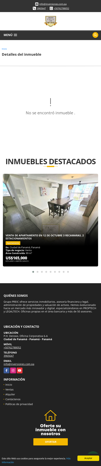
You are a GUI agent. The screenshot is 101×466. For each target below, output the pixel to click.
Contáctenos (12, 399)
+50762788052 (61, 8)
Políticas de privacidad (19, 404)
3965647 (41, 8)
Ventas (9, 389)
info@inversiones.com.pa (53, 4)
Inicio (4, 48)
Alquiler (10, 394)
